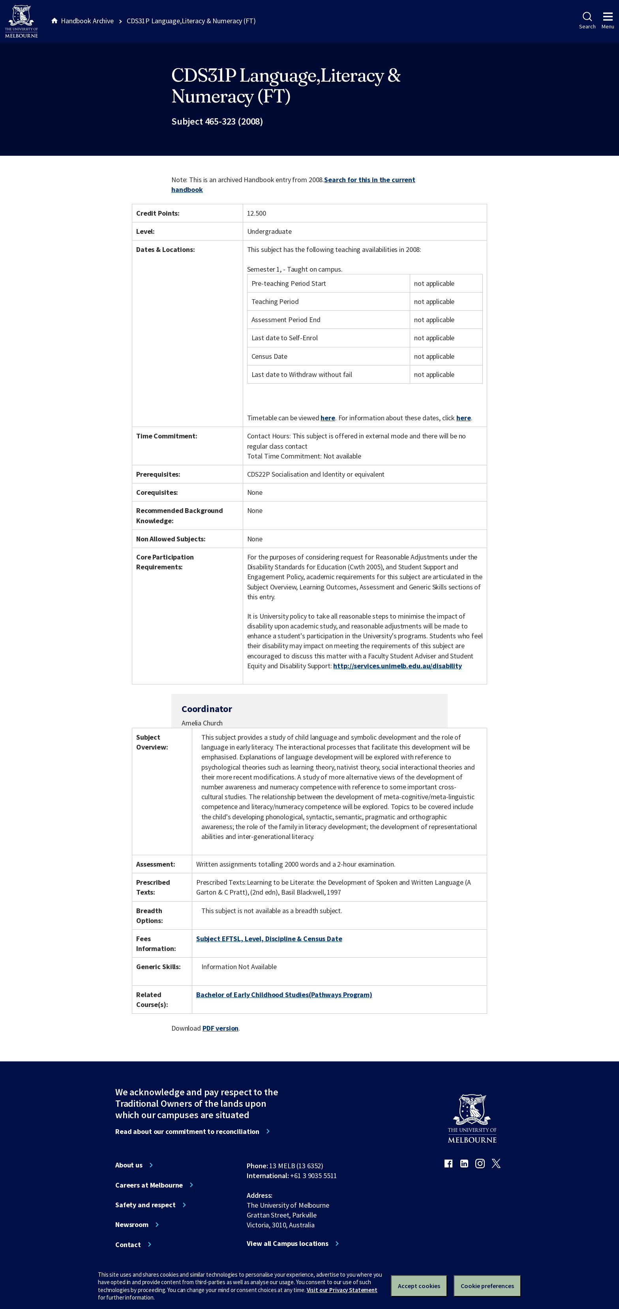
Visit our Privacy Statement (342, 1290)
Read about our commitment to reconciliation (187, 1131)
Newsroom (131, 1224)
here (328, 417)
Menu (608, 21)
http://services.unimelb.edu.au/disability (397, 665)
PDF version (221, 1028)
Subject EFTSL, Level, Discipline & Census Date (269, 938)
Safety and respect (145, 1205)
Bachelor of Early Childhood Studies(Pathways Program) (284, 994)
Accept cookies (419, 1286)
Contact (128, 1244)
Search (587, 21)
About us (129, 1165)
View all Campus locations (287, 1243)
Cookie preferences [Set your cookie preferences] (487, 1286)
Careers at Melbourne (149, 1185)
